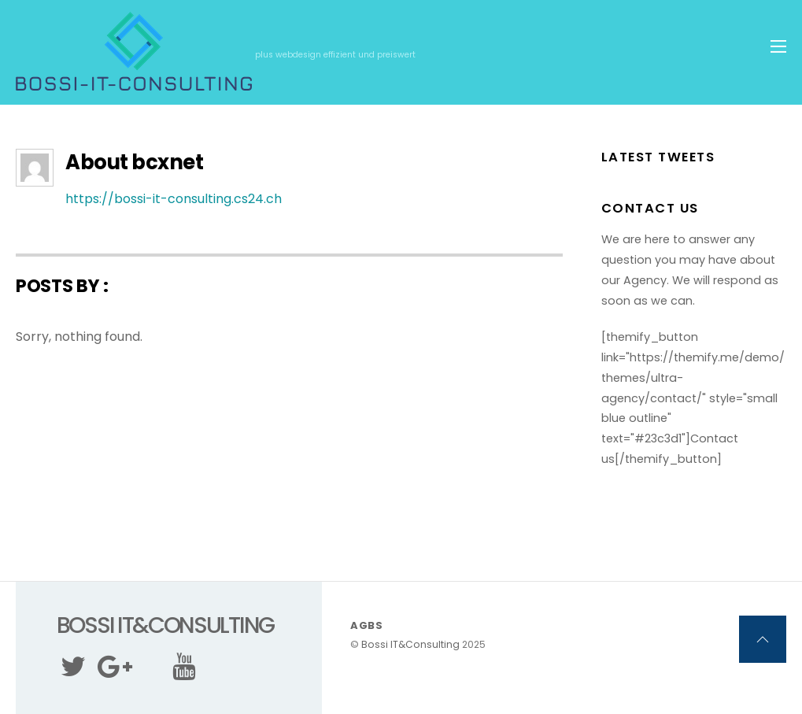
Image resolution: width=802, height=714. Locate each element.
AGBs (366, 625)
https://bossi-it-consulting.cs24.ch (173, 199)
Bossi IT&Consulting (410, 644)
